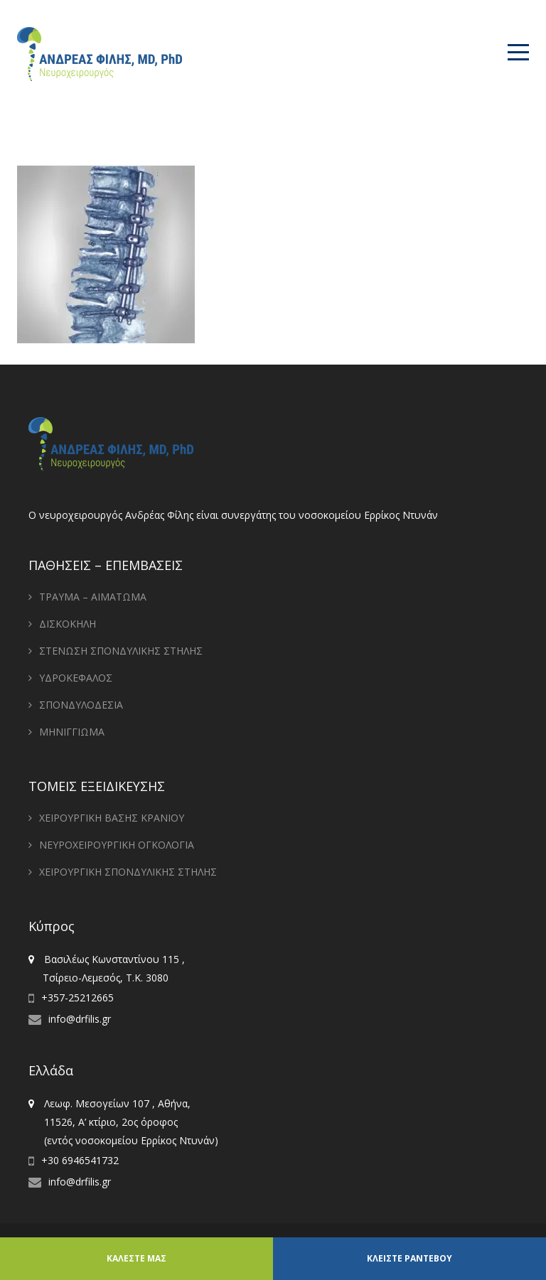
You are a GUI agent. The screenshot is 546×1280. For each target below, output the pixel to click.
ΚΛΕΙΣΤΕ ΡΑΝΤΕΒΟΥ (409, 1258)
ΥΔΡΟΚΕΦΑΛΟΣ (75, 677)
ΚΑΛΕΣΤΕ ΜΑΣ (136, 1258)
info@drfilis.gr (79, 1019)
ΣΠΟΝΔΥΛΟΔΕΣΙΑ (81, 704)
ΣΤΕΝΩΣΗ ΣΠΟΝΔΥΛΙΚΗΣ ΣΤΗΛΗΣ (121, 650)
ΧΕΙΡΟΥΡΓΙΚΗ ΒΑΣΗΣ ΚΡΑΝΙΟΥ (111, 817)
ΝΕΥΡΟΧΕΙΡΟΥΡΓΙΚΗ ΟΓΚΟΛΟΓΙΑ (116, 844)
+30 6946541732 (80, 1160)
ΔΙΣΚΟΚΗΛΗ (67, 623)
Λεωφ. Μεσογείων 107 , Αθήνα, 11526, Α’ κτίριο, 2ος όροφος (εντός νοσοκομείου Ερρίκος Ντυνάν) (123, 1122)
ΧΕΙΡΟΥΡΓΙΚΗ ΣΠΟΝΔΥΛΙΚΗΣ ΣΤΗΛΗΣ (128, 871)
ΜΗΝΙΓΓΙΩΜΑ (72, 731)
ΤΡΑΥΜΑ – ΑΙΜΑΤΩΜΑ (92, 596)
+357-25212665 (77, 997)
